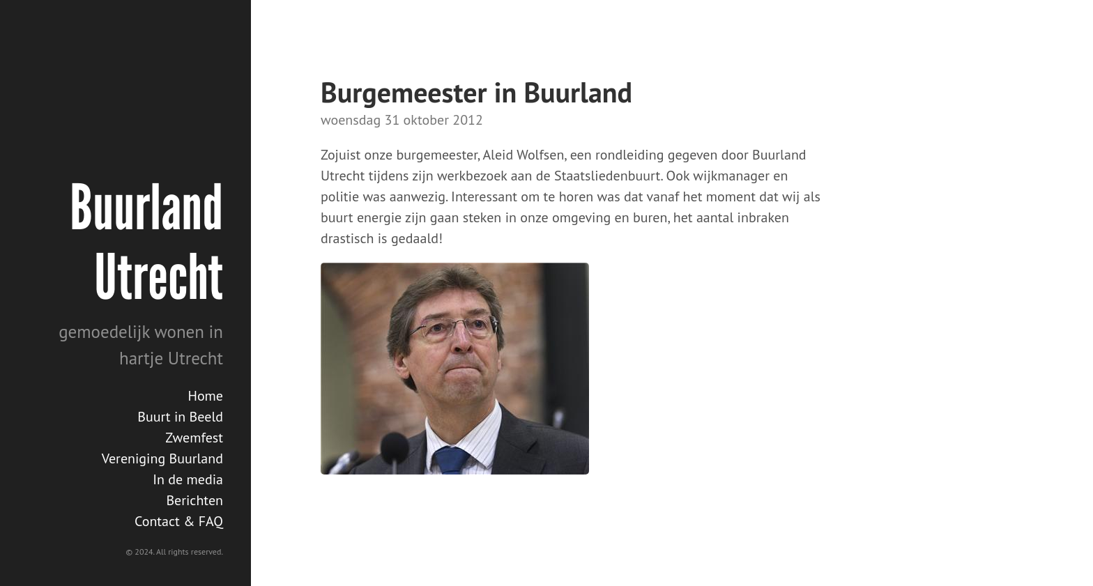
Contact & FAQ (179, 521)
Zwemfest (194, 438)
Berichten (194, 500)
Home (205, 396)
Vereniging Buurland (162, 458)
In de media (188, 479)
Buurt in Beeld (180, 417)
